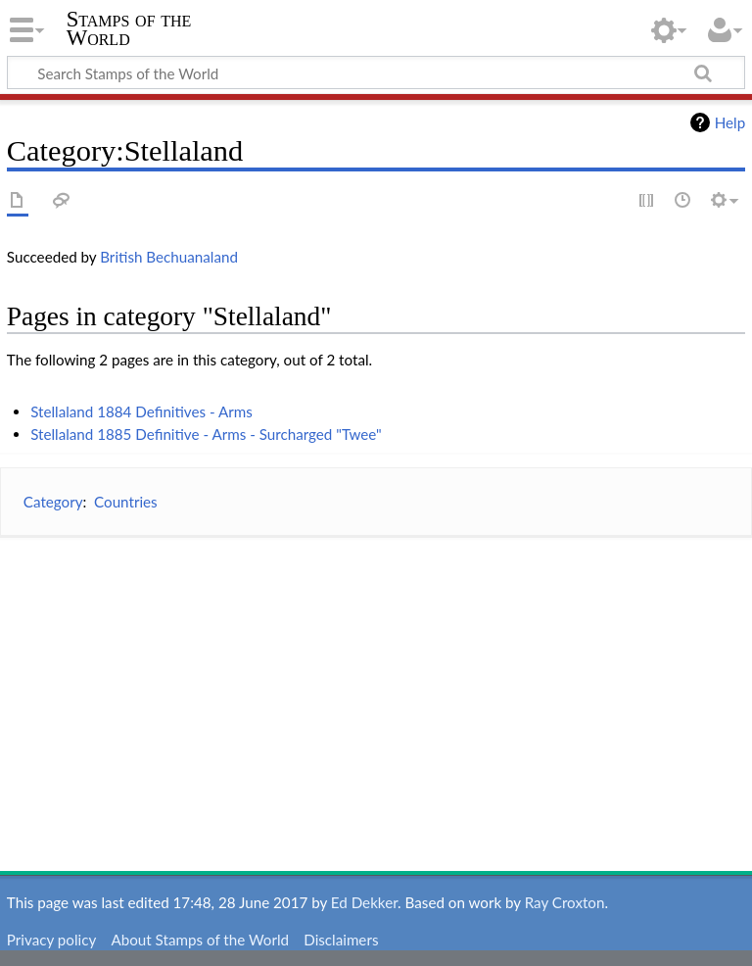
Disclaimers (341, 939)
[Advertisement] (376, 690)
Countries (126, 501)
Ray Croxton (565, 902)
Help (730, 122)
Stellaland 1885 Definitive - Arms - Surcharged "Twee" (206, 434)
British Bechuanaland (169, 257)
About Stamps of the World (200, 939)
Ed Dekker (364, 902)
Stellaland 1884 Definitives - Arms (141, 411)
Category (53, 501)
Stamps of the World (129, 28)
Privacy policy (51, 939)
